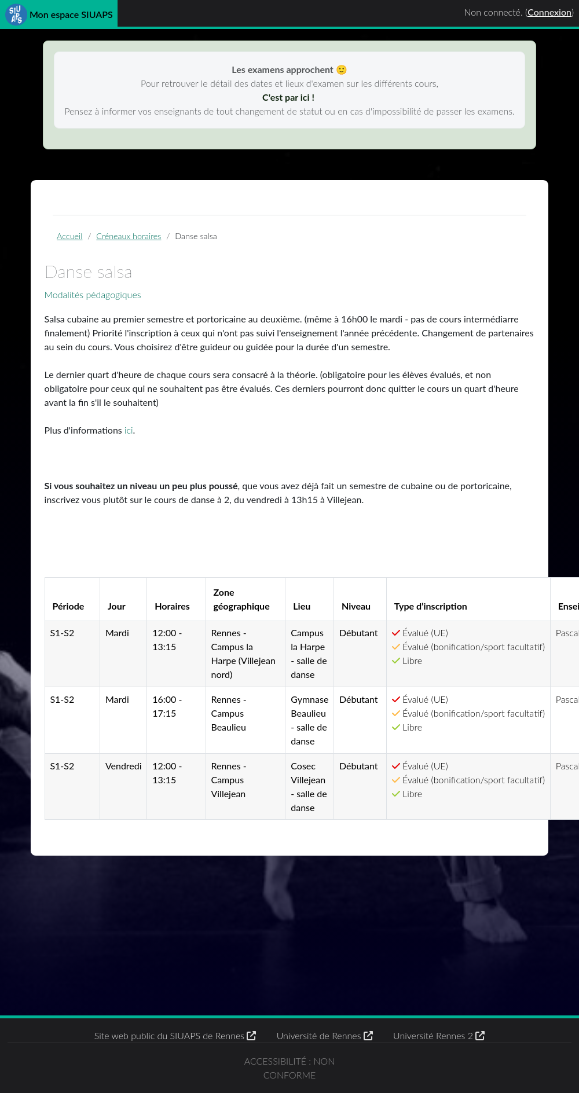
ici (128, 429)
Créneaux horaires (128, 236)
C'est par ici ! (289, 96)
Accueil (69, 236)
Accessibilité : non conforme (289, 1067)
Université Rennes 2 (439, 1035)
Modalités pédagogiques (93, 294)
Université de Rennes (325, 1035)
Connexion (549, 11)
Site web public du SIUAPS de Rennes (175, 1035)
